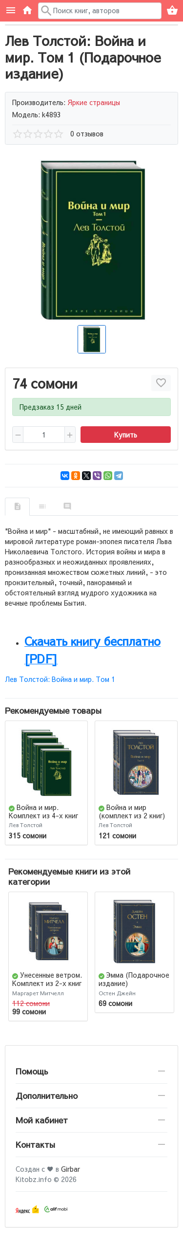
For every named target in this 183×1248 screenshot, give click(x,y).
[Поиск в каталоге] (100, 10)
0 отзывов (86, 133)
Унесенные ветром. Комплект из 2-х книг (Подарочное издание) (47, 987)
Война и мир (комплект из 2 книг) (132, 811)
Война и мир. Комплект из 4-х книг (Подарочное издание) (46, 815)
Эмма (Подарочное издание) (134, 979)
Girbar (70, 1169)
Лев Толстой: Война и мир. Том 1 (60, 679)
